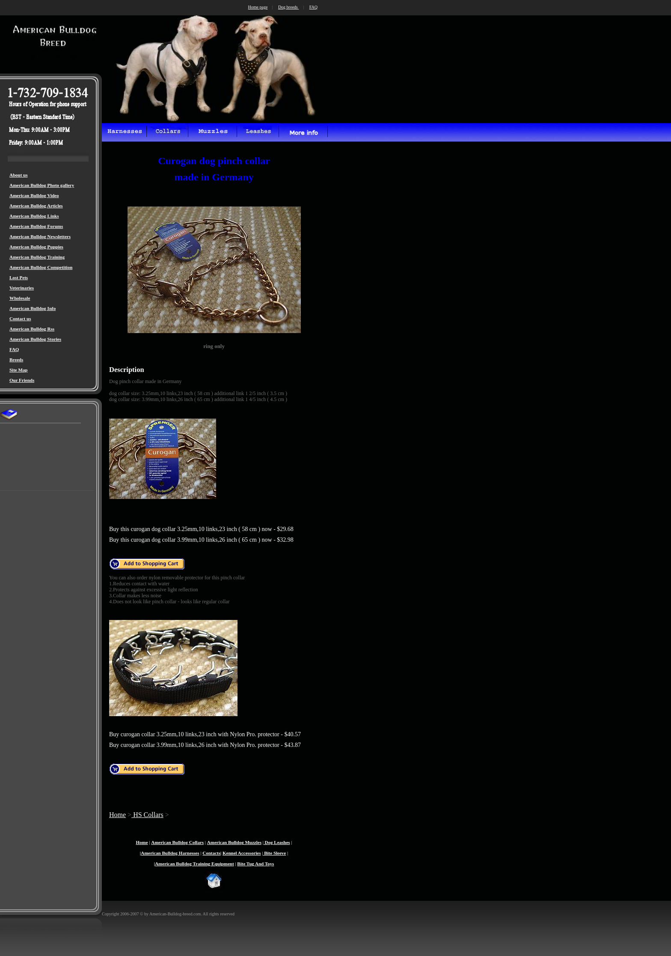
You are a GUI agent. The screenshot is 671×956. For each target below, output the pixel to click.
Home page (258, 7)
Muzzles (252, 842)
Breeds (16, 359)
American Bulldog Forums (36, 226)
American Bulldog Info (32, 308)
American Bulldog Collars (177, 842)
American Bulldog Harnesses (170, 853)
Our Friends (21, 380)
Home (117, 814)
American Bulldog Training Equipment (194, 863)
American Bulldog (225, 842)
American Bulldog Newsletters (40, 236)
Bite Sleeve (274, 853)
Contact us (20, 318)
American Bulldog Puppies (36, 246)
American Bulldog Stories (35, 339)
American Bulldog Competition (40, 267)
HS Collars (147, 814)
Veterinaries (21, 287)
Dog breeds (288, 7)
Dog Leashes (277, 842)
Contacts (211, 853)
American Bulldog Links (34, 215)
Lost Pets (18, 277)
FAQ (14, 349)
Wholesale (19, 298)
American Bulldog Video (34, 195)
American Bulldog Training (37, 257)
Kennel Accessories (242, 853)
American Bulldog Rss (31, 328)
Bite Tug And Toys (255, 863)
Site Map (18, 369)
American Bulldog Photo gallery (41, 185)
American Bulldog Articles (36, 205)
